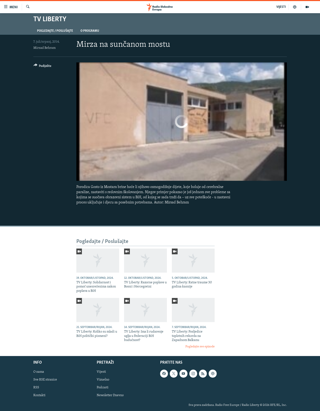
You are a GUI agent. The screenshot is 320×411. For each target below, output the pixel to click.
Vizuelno (103, 379)
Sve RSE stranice (45, 379)
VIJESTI (281, 7)
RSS (36, 387)
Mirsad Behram (44, 48)
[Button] (42, 66)
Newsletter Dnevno (110, 395)
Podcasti (102, 387)
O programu (89, 31)
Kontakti (39, 395)
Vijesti (101, 372)
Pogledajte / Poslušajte (55, 31)
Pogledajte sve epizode (200, 346)
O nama (38, 372)
